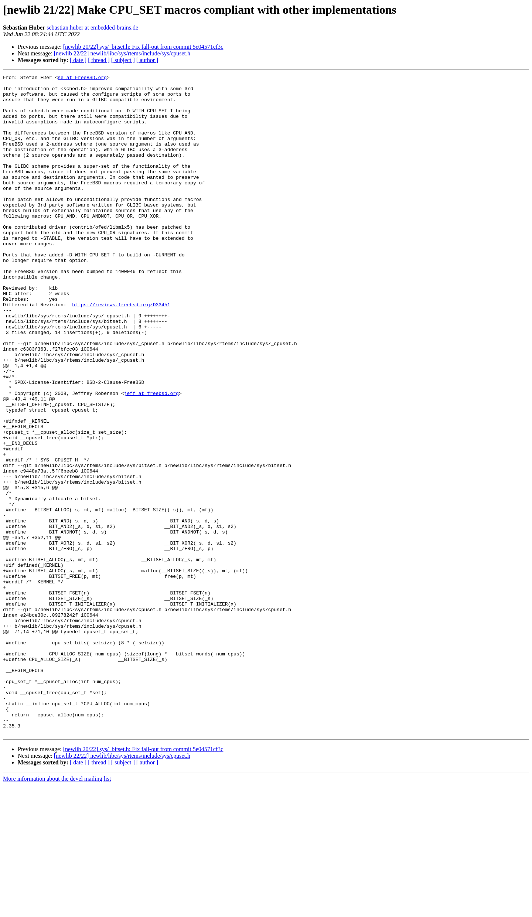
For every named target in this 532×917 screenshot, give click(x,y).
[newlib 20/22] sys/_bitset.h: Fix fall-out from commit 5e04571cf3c (143, 47)
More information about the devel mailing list (57, 910)
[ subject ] (123, 60)
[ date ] (78, 60)
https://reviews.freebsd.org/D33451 (121, 351)
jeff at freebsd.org (151, 457)
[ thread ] (99, 60)
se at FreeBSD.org (82, 78)
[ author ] (147, 60)
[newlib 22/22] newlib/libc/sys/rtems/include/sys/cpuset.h (122, 53)
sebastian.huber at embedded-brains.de (92, 27)
